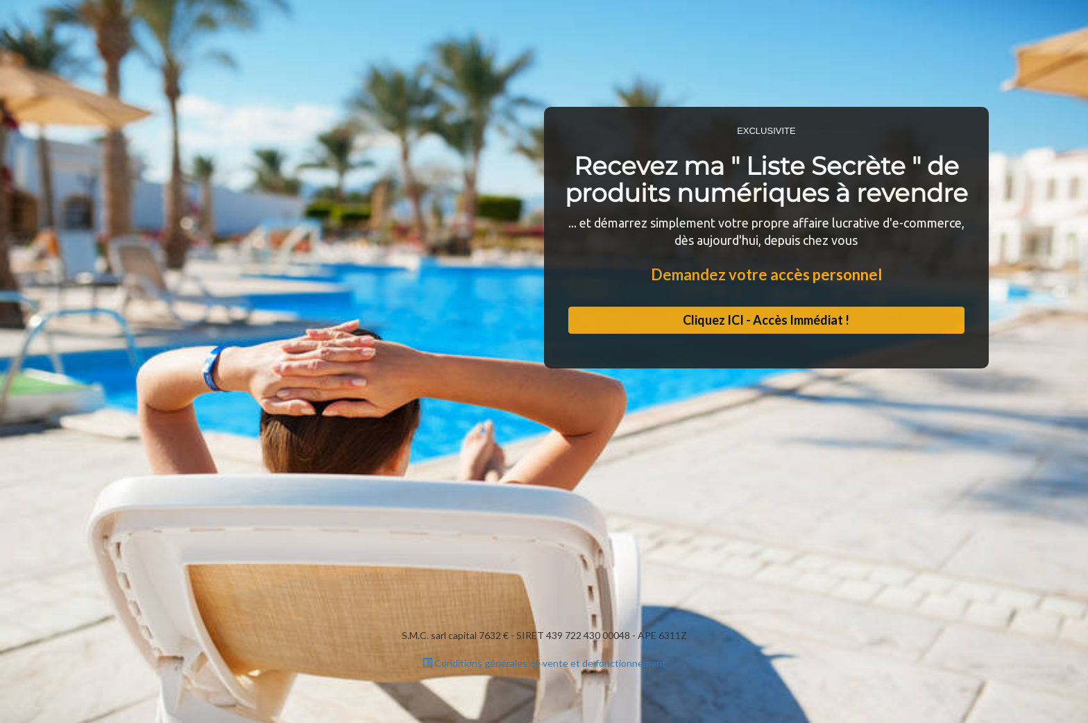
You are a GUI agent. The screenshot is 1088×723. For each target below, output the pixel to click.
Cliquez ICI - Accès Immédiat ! (766, 320)
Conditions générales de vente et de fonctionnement (544, 663)
